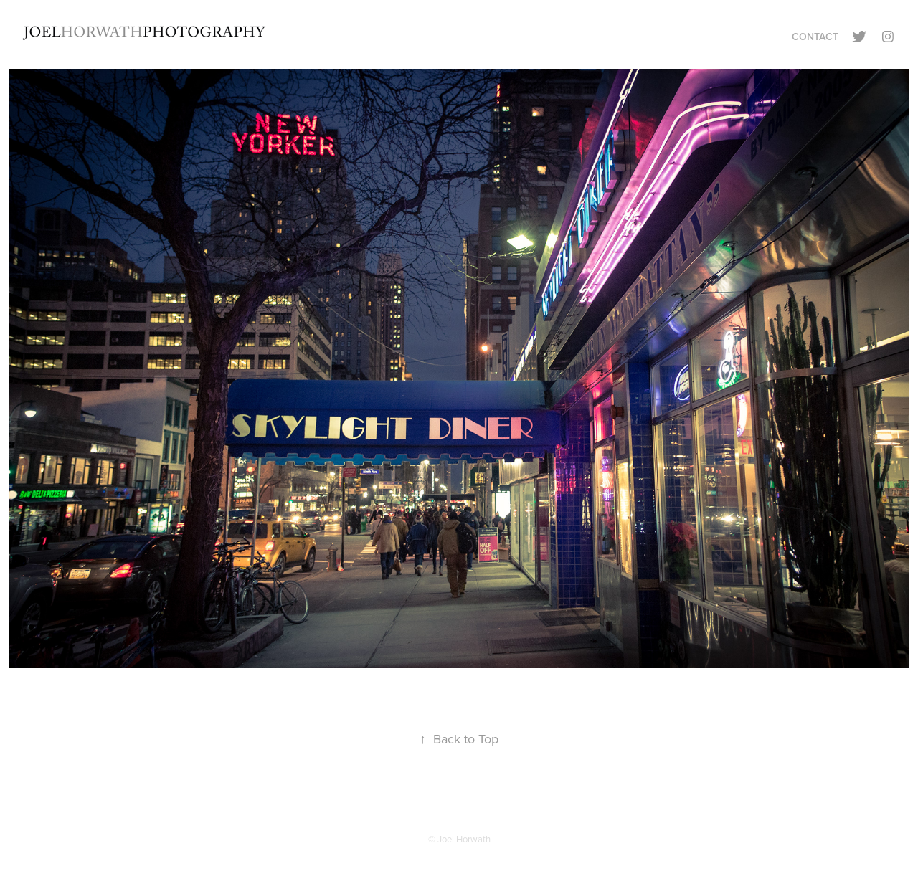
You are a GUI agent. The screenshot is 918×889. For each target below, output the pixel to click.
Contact (815, 36)
